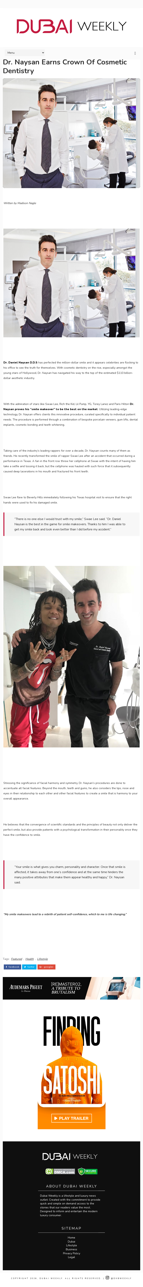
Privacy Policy (71, 1256)
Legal (71, 1260)
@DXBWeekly (119, 1281)
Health (29, 958)
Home (71, 1240)
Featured (16, 958)
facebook (12, 964)
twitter (29, 964)
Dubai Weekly (51, 1281)
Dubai (71, 1244)
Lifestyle (42, 958)
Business (71, 1252)
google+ (46, 964)
